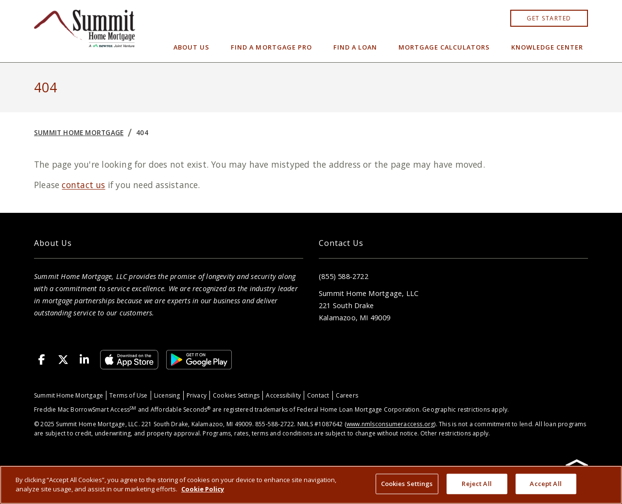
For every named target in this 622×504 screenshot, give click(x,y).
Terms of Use (128, 395)
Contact (318, 395)
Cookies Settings (236, 395)
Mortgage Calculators (444, 47)
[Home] (84, 31)
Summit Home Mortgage (78, 132)
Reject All (476, 483)
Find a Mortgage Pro (271, 47)
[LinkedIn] (84, 359)
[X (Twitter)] (63, 359)
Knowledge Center (547, 47)
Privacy (197, 395)
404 (142, 132)
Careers (347, 395)
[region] (311, 485)
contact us (83, 185)
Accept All (545, 483)
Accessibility (283, 395)
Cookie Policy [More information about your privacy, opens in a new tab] (202, 489)
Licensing (167, 395)
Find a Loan (355, 47)
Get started (549, 18)
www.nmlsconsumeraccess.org (390, 424)
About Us (191, 47)
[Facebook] (42, 359)
